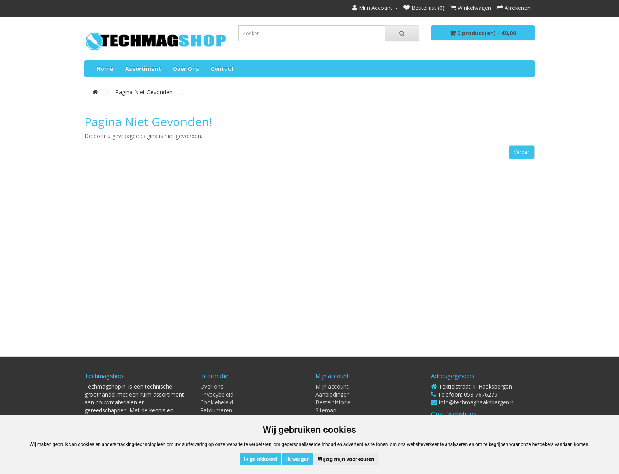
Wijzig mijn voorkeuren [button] (346, 459)
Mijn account (332, 386)
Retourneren (216, 410)
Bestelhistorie (333, 402)
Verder (521, 152)
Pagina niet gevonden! (144, 92)
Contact (222, 68)
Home (105, 68)
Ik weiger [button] (297, 459)
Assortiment (143, 68)
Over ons (186, 68)
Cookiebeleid (216, 402)
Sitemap (325, 410)
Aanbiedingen (332, 394)
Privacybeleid (216, 394)
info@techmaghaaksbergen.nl (477, 402)
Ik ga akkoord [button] (260, 459)
